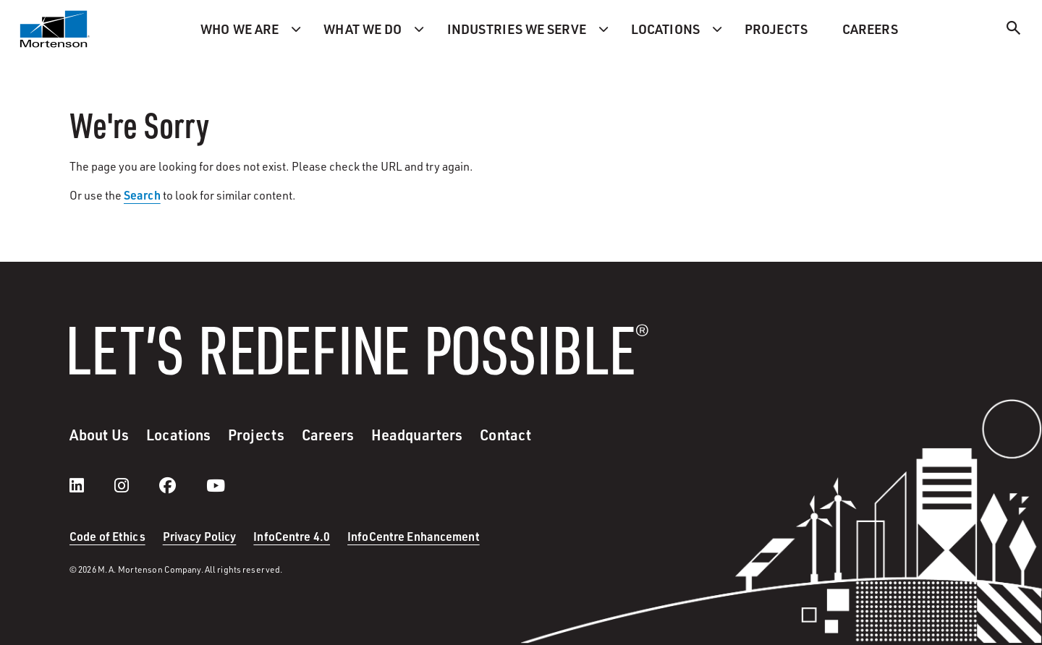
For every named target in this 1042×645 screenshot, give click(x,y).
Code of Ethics (107, 536)
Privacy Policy (200, 536)
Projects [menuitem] (776, 29)
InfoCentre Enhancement (413, 536)
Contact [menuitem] (505, 434)
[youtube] (215, 485)
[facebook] (182, 485)
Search (142, 194)
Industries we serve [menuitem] (516, 29)
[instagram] (136, 485)
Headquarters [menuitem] (416, 434)
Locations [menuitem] (665, 29)
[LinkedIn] (91, 485)
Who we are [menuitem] (239, 29)
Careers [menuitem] (870, 29)
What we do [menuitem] (362, 29)
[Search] (1013, 30)
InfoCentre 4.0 (291, 536)
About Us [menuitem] (99, 434)
